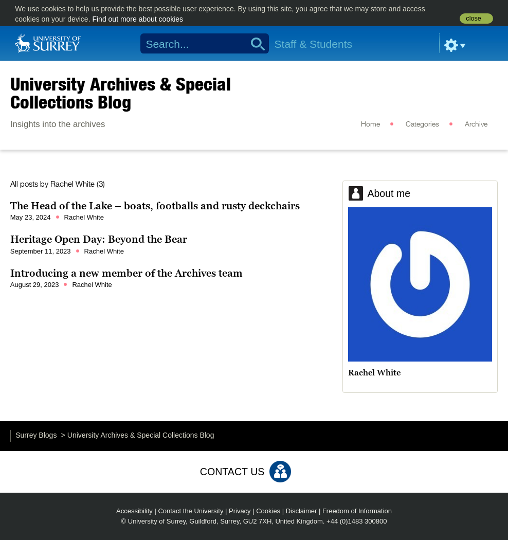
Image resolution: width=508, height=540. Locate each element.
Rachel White (72, 184)
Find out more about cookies (137, 19)
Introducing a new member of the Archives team (126, 273)
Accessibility (134, 511)
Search (254, 43)
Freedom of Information (357, 511)
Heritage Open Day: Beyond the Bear (98, 239)
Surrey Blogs (36, 435)
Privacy (240, 511)
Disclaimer (301, 511)
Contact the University (190, 511)
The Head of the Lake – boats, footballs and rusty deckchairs (155, 205)
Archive (476, 124)
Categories (422, 124)
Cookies (268, 511)
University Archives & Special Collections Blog (120, 93)
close (473, 18)
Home (370, 124)
